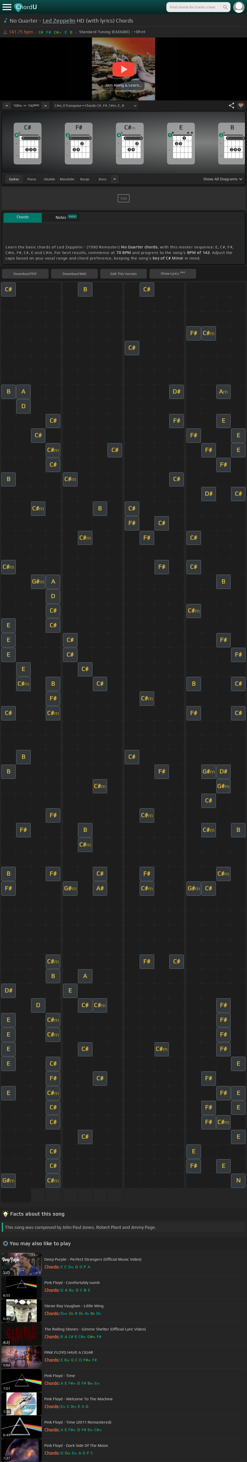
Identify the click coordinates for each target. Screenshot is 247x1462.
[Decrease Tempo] (7, 105)
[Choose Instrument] (114, 179)
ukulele (49, 179)
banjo (84, 179)
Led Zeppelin (59, 20)
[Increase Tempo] (45, 105)
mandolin (67, 179)
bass (103, 179)
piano (31, 179)
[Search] (225, 7)
